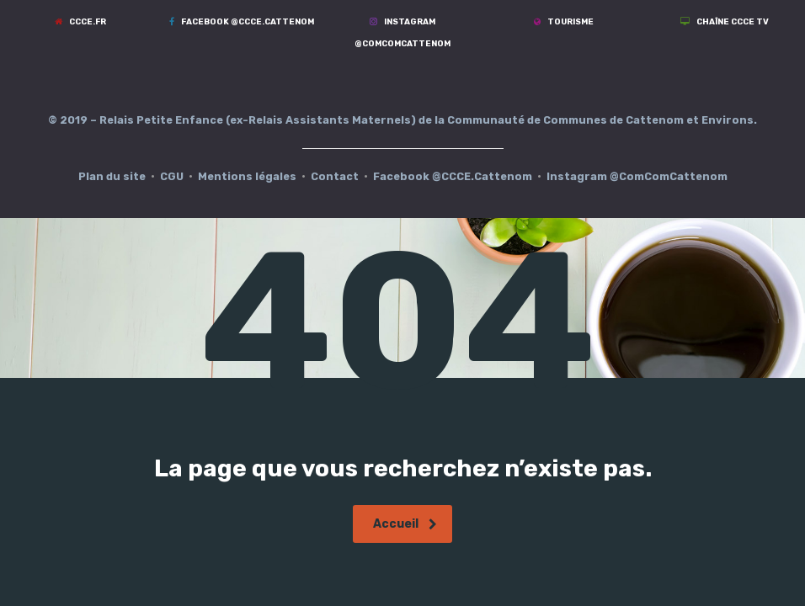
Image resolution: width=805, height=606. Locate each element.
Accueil (405, 524)
